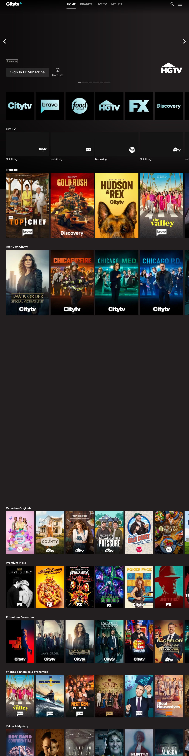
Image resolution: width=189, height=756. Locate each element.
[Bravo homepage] (50, 106)
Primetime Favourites (20, 440)
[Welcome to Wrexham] (80, 410)
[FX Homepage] (139, 106)
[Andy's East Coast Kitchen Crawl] (139, 355)
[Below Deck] (50, 519)
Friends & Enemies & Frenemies (27, 494)
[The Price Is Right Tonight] (139, 464)
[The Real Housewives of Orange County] (169, 519)
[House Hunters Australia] (109, 628)
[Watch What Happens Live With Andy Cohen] (139, 519)
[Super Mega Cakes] (169, 683)
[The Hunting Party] (20, 464)
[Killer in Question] (80, 573)
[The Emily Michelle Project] (80, 355)
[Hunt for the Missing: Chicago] (139, 573)
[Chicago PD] (161, 282)
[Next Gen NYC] (80, 519)
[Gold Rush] (72, 205)
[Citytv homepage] (20, 106)
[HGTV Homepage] (109, 106)
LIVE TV (102, 4)
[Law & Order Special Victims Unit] (27, 282)
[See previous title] (4, 41)
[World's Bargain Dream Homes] (20, 628)
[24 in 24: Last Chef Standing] (20, 683)
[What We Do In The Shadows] (109, 410)
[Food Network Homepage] (80, 106)
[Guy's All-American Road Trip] (109, 683)
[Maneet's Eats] (50, 683)
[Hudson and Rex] (116, 205)
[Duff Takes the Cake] (139, 683)
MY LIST (116, 4)
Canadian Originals (18, 331)
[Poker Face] (139, 410)
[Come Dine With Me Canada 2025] (169, 355)
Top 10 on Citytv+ (17, 247)
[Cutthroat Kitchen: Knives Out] (80, 683)
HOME (71, 4)
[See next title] (184, 41)
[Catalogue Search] (172, 4)
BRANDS (86, 4)
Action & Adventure (19, 713)
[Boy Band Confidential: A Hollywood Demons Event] (20, 573)
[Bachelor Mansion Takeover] (169, 464)
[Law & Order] (50, 464)
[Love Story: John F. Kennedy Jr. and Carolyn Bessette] (20, 410)
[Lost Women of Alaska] (169, 573)
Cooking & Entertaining (21, 658)
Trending (12, 170)
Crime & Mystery (17, 549)
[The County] (50, 355)
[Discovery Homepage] (169, 106)
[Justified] (169, 410)
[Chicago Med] (116, 282)
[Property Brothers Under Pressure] (109, 355)
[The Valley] (161, 205)
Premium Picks (16, 385)
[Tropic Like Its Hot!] (50, 628)
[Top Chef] (27, 205)
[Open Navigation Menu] (180, 4)
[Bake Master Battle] (20, 355)
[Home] (14, 4)
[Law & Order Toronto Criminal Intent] (109, 464)
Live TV (11, 129)
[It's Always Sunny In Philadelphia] (50, 410)
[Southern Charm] (109, 519)
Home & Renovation (19, 604)
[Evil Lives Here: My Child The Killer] (50, 573)
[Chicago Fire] (72, 282)
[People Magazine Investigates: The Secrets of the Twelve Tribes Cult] (109, 573)
